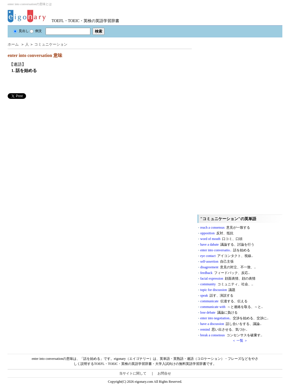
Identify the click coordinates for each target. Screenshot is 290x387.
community (226, 284)
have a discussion (230, 324)
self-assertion (217, 261)
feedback (225, 273)
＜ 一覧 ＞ (240, 341)
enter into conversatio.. (225, 250)
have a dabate (227, 244)
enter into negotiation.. (234, 318)
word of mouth (221, 239)
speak (216, 295)
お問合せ (164, 373)
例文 (36, 31)
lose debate (219, 312)
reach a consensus (225, 227)
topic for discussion (217, 290)
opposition (216, 233)
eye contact (226, 256)
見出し (21, 31)
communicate (224, 301)
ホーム (13, 44)
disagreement (228, 267)
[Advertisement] (50, 138)
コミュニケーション (50, 44)
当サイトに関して (132, 373)
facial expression (227, 278)
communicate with (231, 307)
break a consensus (231, 335)
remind (223, 329)
